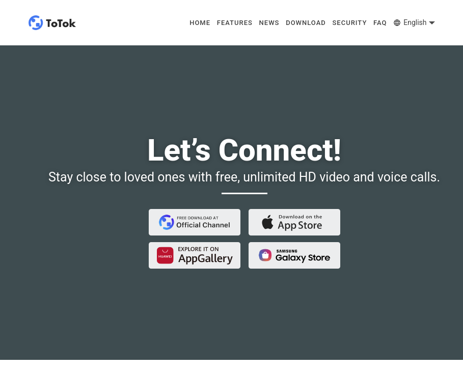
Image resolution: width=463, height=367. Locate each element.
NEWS (269, 23)
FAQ (380, 23)
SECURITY (349, 23)
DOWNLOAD (306, 23)
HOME (199, 23)
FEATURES (235, 23)
